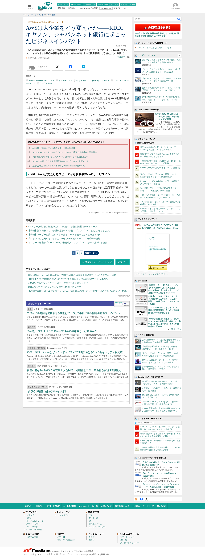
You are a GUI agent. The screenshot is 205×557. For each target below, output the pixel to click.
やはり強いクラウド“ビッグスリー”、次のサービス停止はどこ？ (60, 157)
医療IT (91, 537)
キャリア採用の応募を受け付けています (154, 47)
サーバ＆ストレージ (35, 521)
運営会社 (96, 554)
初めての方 (161, 506)
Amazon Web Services (38, 80)
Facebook (141, 499)
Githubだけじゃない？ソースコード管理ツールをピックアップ (59, 283)
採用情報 (105, 554)
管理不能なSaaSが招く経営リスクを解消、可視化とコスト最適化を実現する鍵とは (74, 370)
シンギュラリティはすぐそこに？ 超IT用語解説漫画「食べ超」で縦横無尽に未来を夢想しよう (163, 310)
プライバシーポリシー (76, 554)
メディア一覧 (29, 554)
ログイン (28, 506)
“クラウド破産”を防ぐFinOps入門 (46, 391)
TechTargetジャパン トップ (97, 261)
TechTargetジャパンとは (88, 506)
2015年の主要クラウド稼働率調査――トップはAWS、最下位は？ (60, 161)
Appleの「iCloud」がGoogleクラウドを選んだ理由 (53, 148)
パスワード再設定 (53, 506)
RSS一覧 (123, 540)
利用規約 (136, 506)
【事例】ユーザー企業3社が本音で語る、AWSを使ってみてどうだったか (64, 234)
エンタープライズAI (97, 527)
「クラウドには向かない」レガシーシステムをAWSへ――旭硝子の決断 (64, 238)
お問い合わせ (106, 506)
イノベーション (65, 80)
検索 (179, 19)
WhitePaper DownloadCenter (122, 304)
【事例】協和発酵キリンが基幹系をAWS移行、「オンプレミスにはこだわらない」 (69, 230)
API (52, 80)
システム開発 (32, 537)
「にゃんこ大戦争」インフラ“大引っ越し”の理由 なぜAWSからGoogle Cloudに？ (160, 228)
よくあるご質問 (69, 506)
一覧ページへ (175, 329)
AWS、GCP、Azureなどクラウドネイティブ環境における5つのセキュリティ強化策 (75, 352)
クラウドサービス (47, 83)
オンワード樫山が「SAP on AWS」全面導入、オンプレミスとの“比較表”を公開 (67, 242)
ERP (90, 515)
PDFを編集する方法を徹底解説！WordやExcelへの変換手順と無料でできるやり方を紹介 (72, 275)
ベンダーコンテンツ (146, 55)
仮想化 (29, 518)
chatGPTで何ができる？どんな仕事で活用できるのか (54, 287)
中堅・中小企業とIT (66, 540)
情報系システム (95, 524)
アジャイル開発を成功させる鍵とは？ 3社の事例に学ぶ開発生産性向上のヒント (73, 313)
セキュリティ (82, 80)
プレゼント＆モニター (129, 543)
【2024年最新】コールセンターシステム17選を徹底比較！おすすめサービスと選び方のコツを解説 (77, 291)
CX (90, 521)
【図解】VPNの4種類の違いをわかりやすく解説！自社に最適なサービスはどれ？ (69, 279)
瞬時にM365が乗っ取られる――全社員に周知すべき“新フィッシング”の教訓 (168, 116)
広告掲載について (122, 506)
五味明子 (121, 57)
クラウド (122, 261)
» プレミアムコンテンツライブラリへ (151, 274)
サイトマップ (148, 506)
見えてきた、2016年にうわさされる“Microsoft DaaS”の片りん (58, 166)
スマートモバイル (34, 524)
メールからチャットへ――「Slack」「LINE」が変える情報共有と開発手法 (64, 152)
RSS (136, 499)
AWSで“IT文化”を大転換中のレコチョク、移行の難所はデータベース (63, 226)
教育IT (91, 540)
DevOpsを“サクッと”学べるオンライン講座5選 (160, 168)
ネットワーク (32, 527)
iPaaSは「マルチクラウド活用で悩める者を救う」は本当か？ (62, 331)
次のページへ (91, 253)
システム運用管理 (34, 529)
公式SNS (39, 554)
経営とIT (61, 537)
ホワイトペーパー (127, 537)
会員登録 (38, 506)
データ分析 (93, 518)
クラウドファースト (100, 80)
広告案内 (49, 554)
